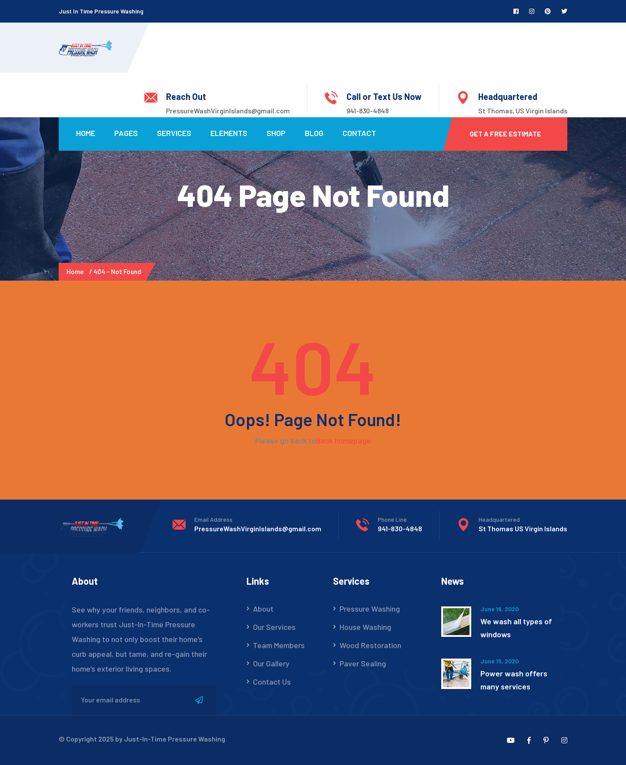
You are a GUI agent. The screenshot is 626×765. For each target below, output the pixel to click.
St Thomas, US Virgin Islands (522, 110)
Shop (276, 133)
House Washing (365, 627)
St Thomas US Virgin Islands (523, 528)
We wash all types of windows (516, 627)
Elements (228, 133)
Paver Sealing (363, 663)
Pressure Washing (370, 608)
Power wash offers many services (513, 680)
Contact (359, 133)
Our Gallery (271, 663)
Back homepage (343, 440)
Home (85, 133)
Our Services (274, 627)
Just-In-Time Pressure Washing (174, 739)
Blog (314, 133)
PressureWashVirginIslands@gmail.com (228, 110)
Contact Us (272, 681)
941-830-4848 (367, 110)
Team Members (279, 645)
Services (174, 133)
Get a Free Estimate (505, 133)
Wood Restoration (370, 645)
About (263, 608)
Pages (126, 133)
